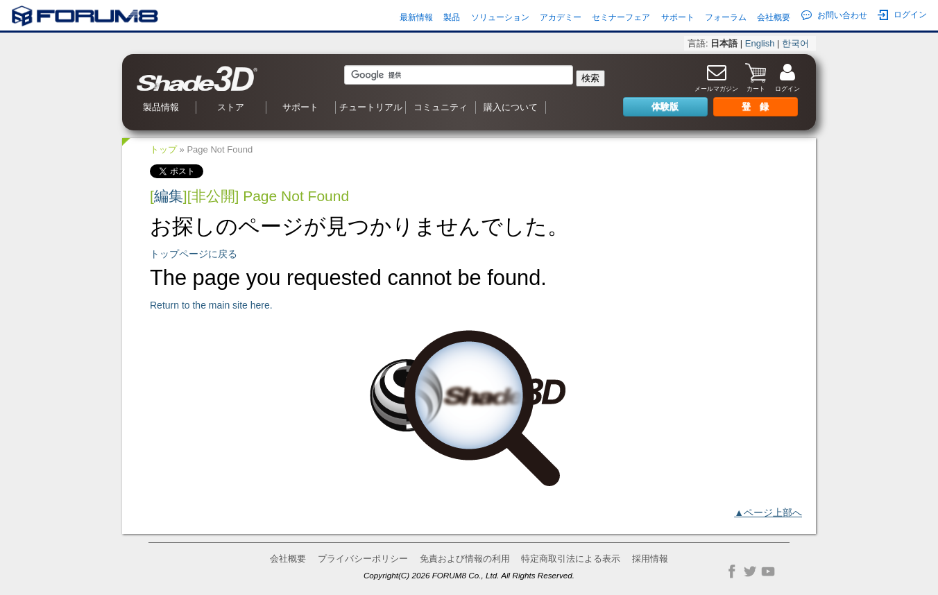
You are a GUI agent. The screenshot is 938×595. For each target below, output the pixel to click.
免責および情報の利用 (465, 558)
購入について (511, 107)
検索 (590, 78)
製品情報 (161, 107)
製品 (451, 17)
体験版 (665, 106)
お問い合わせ (834, 15)
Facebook (732, 571)
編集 (168, 196)
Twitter (750, 571)
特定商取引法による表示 (570, 558)
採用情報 (650, 558)
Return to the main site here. (211, 305)
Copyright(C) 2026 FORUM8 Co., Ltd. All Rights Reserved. (469, 575)
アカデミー (560, 17)
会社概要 (773, 17)
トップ (163, 149)
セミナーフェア (621, 17)
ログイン (902, 15)
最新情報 (416, 17)
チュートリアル (370, 107)
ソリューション (500, 17)
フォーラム (726, 17)
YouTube (768, 571)
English (760, 43)
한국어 (795, 43)
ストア (230, 107)
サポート (677, 17)
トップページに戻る (193, 253)
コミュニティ (440, 107)
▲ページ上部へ (768, 512)
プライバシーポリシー (363, 558)
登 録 (755, 106)
